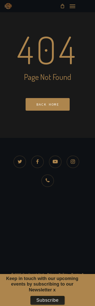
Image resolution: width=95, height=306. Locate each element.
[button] (72, 6)
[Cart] (62, 6)
